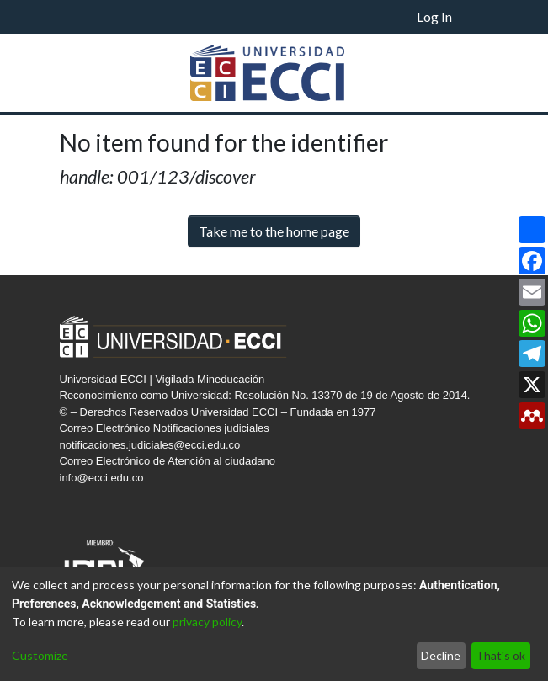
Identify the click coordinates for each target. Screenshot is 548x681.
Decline (440, 655)
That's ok (500, 655)
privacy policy (207, 621)
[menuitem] (402, 17)
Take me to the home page (274, 231)
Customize (40, 655)
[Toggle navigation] (475, 17)
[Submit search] (381, 17)
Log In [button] (435, 16)
